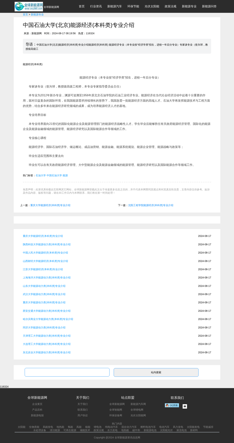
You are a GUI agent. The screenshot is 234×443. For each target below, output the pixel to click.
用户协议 (83, 415)
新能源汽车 (114, 6)
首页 (82, 6)
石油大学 (41, 175)
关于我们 (83, 404)
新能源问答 (209, 6)
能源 (65, 175)
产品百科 (37, 409)
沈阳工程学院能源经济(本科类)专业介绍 (150, 205)
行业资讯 (96, 6)
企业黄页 (37, 404)
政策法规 (170, 6)
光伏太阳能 (152, 6)
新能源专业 (189, 6)
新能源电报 (37, 415)
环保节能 (133, 6)
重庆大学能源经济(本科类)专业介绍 (50, 205)
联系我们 (83, 409)
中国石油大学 (54, 175)
